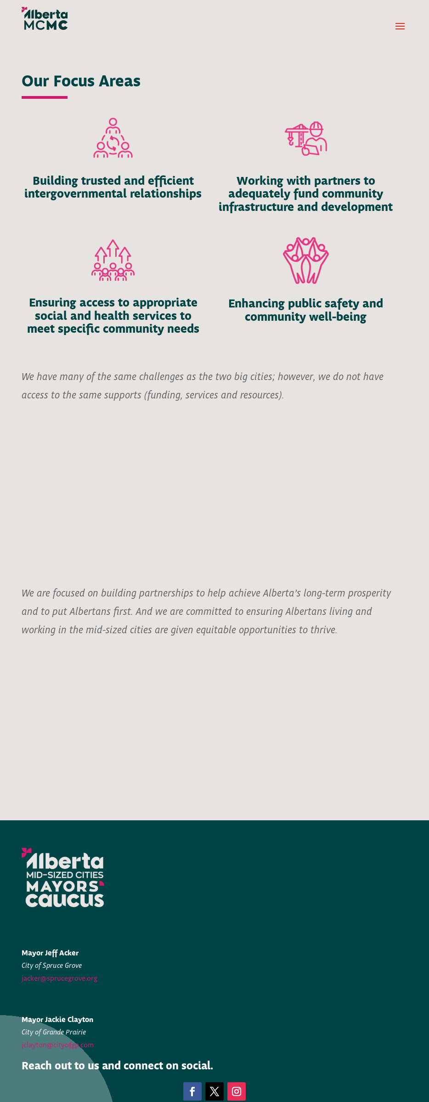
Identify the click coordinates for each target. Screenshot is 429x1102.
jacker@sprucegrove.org (59, 978)
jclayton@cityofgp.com (58, 1045)
